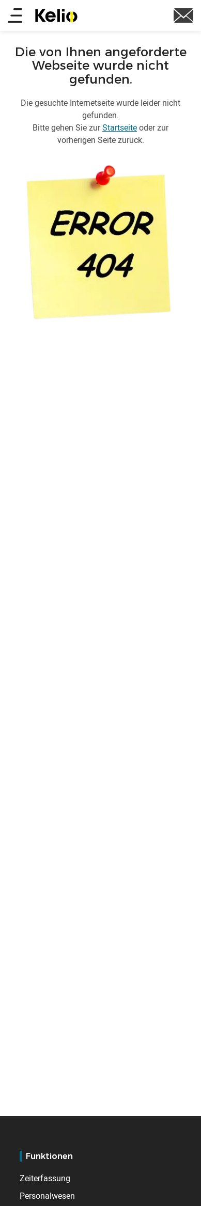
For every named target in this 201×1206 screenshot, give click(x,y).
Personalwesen (47, 1195)
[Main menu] (15, 16)
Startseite (119, 127)
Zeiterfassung (45, 1178)
